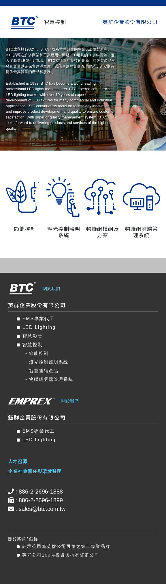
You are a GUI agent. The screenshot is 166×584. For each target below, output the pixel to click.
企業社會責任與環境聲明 (35, 471)
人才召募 (18, 461)
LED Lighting (36, 327)
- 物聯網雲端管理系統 (49, 379)
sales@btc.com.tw (42, 509)
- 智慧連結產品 (42, 370)
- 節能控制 (37, 353)
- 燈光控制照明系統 (46, 361)
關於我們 (51, 288)
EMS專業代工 (36, 318)
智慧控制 (30, 344)
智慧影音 (30, 335)
